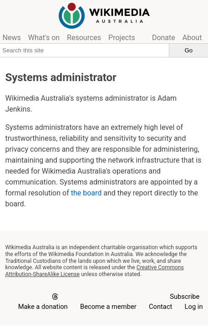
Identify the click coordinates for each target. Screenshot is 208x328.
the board (86, 193)
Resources (84, 37)
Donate (163, 37)
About (192, 37)
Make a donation (43, 306)
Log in (194, 306)
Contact (160, 306)
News (12, 37)
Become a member (108, 306)
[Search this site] (84, 50)
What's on (44, 37)
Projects (121, 37)
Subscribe (184, 296)
